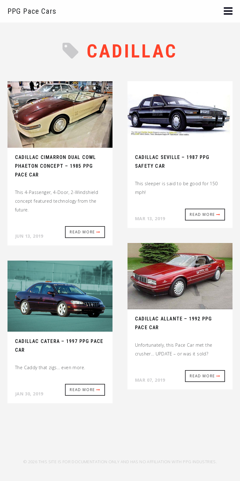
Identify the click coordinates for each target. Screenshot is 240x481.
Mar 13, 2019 (150, 218)
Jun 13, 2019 (29, 236)
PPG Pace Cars (32, 11)
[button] (228, 11)
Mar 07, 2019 (150, 380)
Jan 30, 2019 (29, 394)
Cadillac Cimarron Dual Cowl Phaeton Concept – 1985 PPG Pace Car (55, 166)
